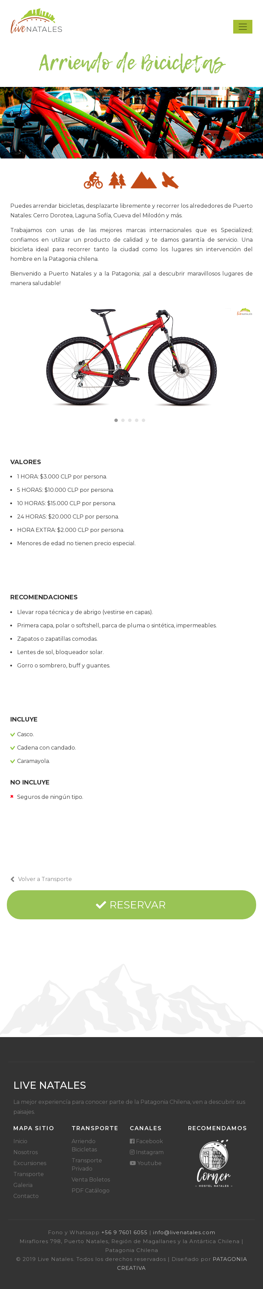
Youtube (146, 1163)
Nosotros (25, 1152)
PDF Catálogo (91, 1190)
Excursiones (29, 1163)
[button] (116, 420)
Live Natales (49, 1085)
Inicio (20, 1141)
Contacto (26, 1196)
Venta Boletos (91, 1179)
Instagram (147, 1152)
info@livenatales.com (184, 1232)
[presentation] (19, 365)
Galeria (23, 1185)
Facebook (146, 1141)
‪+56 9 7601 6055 (124, 1232)
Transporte (28, 1174)
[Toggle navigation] (242, 27)
